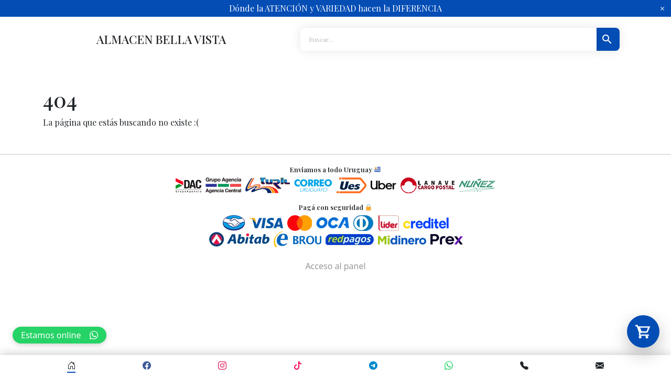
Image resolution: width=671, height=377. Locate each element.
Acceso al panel (335, 266)
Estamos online (59, 335)
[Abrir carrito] (643, 331)
